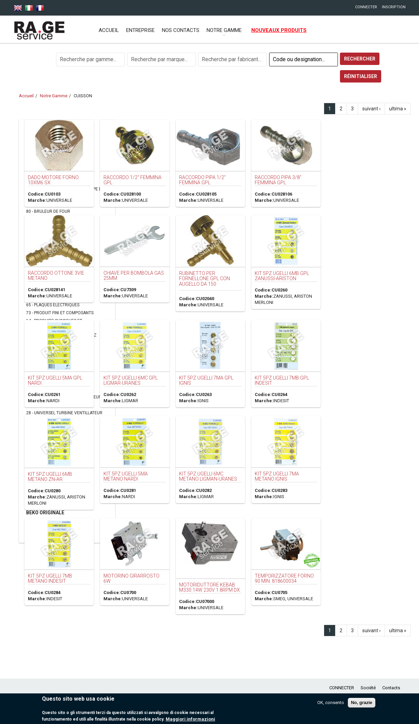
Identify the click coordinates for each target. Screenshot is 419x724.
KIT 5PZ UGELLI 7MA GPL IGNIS (289, 371)
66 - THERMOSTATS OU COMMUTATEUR (63, 397)
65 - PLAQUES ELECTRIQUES (52, 305)
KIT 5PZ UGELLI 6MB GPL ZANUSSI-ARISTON (359, 269)
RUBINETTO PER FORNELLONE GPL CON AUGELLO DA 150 (287, 272)
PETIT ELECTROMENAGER (56, 437)
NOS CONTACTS (180, 30)
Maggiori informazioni (190, 719)
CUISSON (36, 158)
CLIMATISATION (44, 479)
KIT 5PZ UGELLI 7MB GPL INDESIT (358, 371)
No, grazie (361, 702)
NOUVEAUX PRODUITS (279, 30)
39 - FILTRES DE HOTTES (48, 249)
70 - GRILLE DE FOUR (45, 257)
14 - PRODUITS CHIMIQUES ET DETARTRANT (54, 323)
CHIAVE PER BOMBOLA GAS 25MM (217, 269)
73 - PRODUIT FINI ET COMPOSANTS (59, 312)
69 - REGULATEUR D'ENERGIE (53, 349)
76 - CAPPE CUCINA (44, 219)
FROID (33, 150)
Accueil (109, 30)
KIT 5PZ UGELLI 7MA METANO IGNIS (353, 466)
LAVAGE (35, 142)
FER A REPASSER (45, 462)
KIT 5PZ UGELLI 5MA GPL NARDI (152, 371)
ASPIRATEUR (41, 445)
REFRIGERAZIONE (46, 504)
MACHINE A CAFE (45, 454)
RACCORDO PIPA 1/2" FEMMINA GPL (286, 178)
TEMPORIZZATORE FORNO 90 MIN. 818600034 (362, 566)
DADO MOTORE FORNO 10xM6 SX (149, 178)
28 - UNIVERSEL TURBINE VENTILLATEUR (64, 412)
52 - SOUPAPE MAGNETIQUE (52, 373)
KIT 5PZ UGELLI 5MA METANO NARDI (217, 465)
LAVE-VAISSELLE (45, 470)
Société (368, 687)
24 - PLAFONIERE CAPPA (48, 297)
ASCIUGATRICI (42, 529)
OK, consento (330, 702)
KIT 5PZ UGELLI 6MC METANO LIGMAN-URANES (293, 465)
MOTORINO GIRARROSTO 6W (222, 566)
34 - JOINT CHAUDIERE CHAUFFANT (59, 273)
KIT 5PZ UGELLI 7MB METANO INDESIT (146, 566)
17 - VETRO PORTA (44, 428)
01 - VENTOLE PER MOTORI (51, 420)
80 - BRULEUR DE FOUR (48, 211)
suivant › (371, 108)
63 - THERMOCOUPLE (46, 381)
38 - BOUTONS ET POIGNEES (52, 203)
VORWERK (37, 487)
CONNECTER (366, 7)
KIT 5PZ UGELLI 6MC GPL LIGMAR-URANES (222, 371)
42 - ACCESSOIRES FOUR (49, 181)
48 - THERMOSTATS (44, 389)
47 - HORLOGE (39, 265)
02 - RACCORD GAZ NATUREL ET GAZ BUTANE (61, 338)
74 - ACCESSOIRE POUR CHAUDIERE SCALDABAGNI (60, 170)
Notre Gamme (53, 95)
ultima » (397, 108)
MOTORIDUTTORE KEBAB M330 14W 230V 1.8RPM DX (291, 569)
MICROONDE (40, 521)
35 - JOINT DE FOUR (45, 281)
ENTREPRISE (140, 30)
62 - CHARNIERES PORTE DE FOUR (58, 241)
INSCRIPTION (394, 7)
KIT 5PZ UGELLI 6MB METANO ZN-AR (147, 465)
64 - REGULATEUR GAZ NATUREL (56, 357)
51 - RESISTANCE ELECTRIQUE (54, 365)
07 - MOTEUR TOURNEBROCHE (55, 289)
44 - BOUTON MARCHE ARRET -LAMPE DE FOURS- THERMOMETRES (65, 192)
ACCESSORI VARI (45, 495)
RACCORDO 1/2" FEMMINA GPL (222, 178)
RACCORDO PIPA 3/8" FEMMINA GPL (355, 178)
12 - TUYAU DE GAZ (44, 405)
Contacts (391, 687)
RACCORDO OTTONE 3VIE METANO (154, 268)
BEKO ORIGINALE (45, 512)
